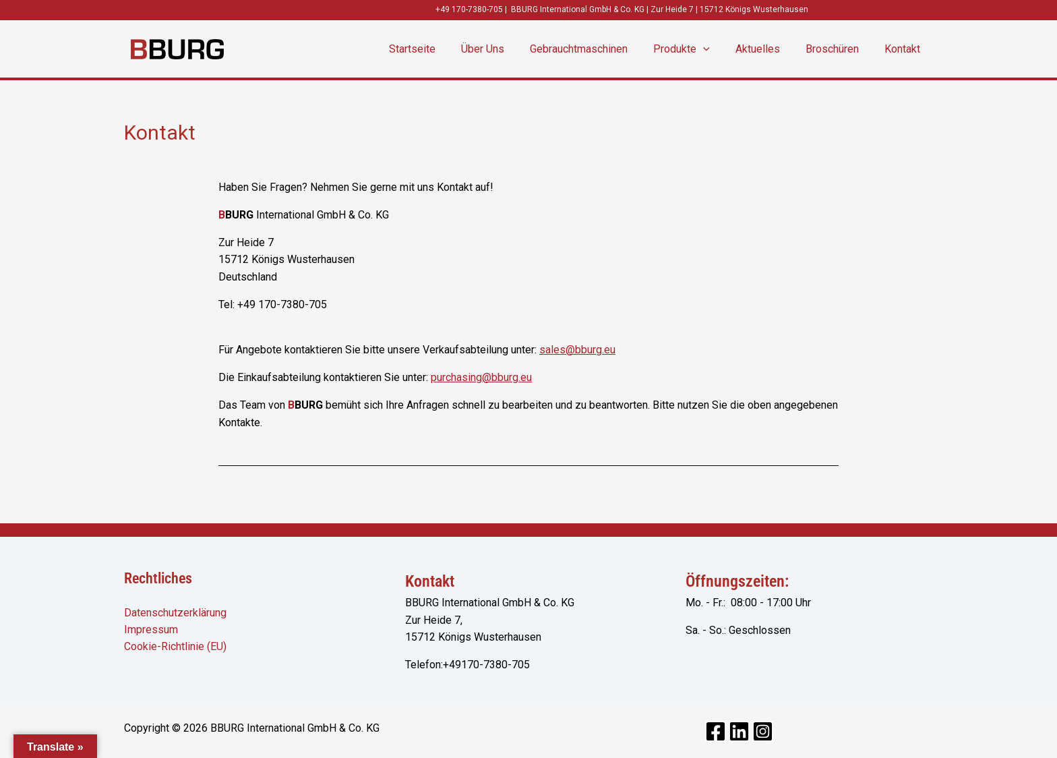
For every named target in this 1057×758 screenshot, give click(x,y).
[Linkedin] (739, 731)
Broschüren (838, 48)
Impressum (151, 629)
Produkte (695, 49)
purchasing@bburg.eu (481, 377)
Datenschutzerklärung (175, 612)
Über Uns (504, 48)
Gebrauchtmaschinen (597, 48)
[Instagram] (762, 731)
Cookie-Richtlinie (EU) (175, 647)
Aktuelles (768, 48)
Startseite (438, 48)
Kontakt (904, 48)
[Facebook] (715, 731)
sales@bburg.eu (577, 349)
